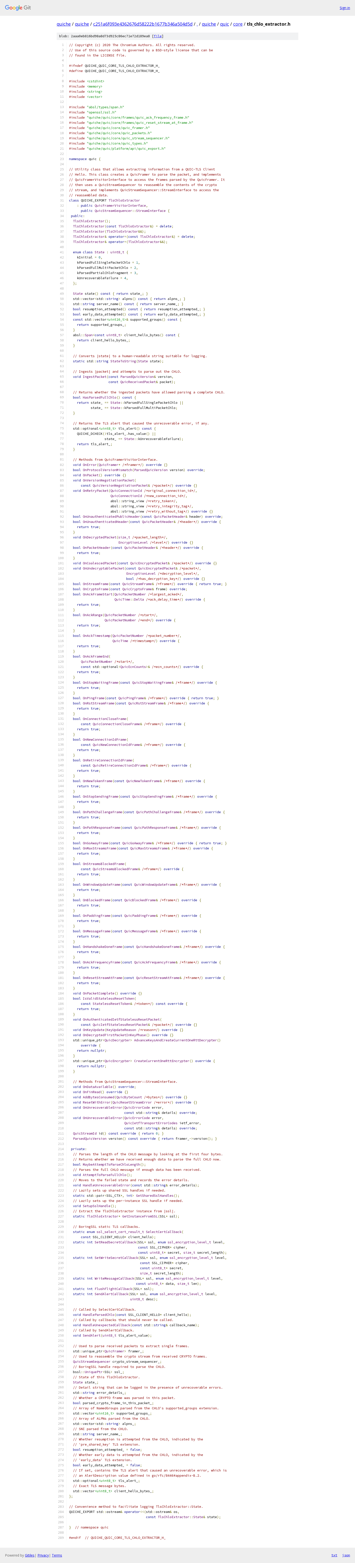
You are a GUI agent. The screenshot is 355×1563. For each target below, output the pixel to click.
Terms (57, 1555)
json (346, 1555)
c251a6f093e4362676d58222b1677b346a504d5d (143, 24)
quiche (64, 24)
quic (224, 24)
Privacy (43, 1555)
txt (334, 1555)
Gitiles (30, 1555)
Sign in (345, 7)
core (238, 24)
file (158, 36)
